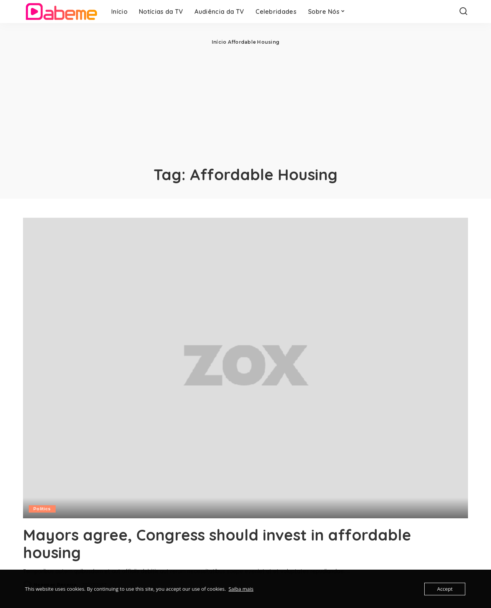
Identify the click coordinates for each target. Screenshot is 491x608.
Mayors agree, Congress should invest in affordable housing (217, 543)
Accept (445, 588)
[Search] (463, 11)
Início (219, 42)
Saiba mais (241, 588)
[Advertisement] (245, 103)
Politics (42, 508)
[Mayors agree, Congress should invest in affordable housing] (245, 368)
